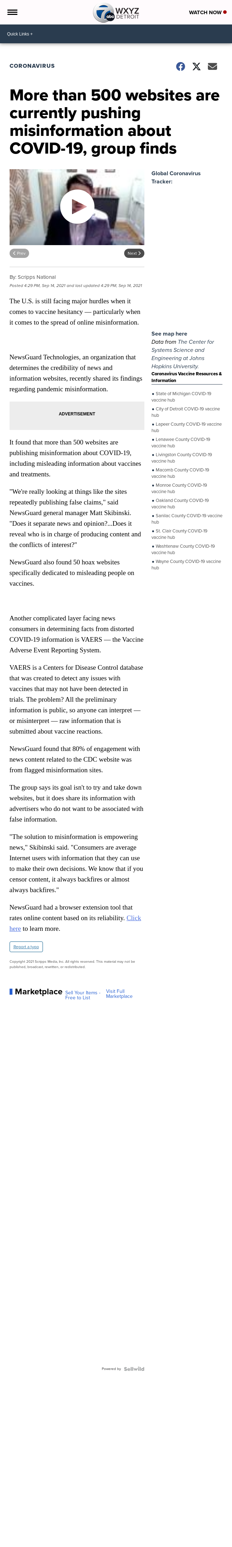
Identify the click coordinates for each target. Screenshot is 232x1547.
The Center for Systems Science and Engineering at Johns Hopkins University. (182, 354)
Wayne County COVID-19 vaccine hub (186, 564)
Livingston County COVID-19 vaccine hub (181, 457)
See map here (169, 334)
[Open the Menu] (11, 12)
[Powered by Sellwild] (134, 1368)
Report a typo (26, 947)
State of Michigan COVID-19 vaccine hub (181, 396)
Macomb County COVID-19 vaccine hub (180, 473)
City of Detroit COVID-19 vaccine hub (185, 412)
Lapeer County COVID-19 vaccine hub (186, 427)
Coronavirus (32, 66)
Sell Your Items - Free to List (82, 995)
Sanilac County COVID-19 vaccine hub (186, 518)
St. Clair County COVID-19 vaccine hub (179, 534)
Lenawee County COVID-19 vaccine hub (180, 442)
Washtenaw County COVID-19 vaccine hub (183, 549)
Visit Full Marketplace (119, 994)
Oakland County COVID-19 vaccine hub (180, 503)
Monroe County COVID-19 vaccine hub (179, 488)
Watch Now (208, 12)
